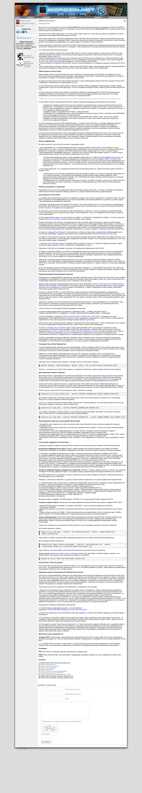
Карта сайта (20, 26)
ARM (35, 4)
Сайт (67, 699)
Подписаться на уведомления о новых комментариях (62, 725)
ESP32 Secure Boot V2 (48, 664)
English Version (25, 21)
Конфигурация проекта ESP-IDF (51, 673)
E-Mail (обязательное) (73, 694)
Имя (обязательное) (72, 689)
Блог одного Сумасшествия (29, 56)
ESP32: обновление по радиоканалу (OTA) (55, 674)
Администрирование (59, 17)
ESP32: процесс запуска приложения (53, 671)
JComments (123, 748)
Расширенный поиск (23, 38)
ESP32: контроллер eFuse (49, 666)
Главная (23, 17)
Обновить (46, 737)
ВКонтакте (27, 65)
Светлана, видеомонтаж (28, 62)
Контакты (38, 17)
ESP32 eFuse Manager (48, 668)
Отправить (46, 745)
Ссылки (105, 17)
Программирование (25, 4)
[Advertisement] (71, 773)
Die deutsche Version (27, 23)
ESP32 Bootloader (46, 669)
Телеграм (27, 66)
